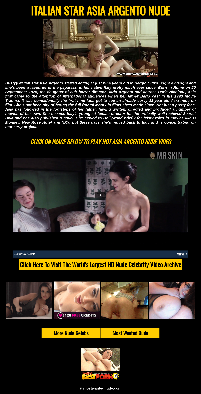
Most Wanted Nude (130, 333)
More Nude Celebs (71, 333)
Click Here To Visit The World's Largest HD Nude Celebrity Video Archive (100, 264)
